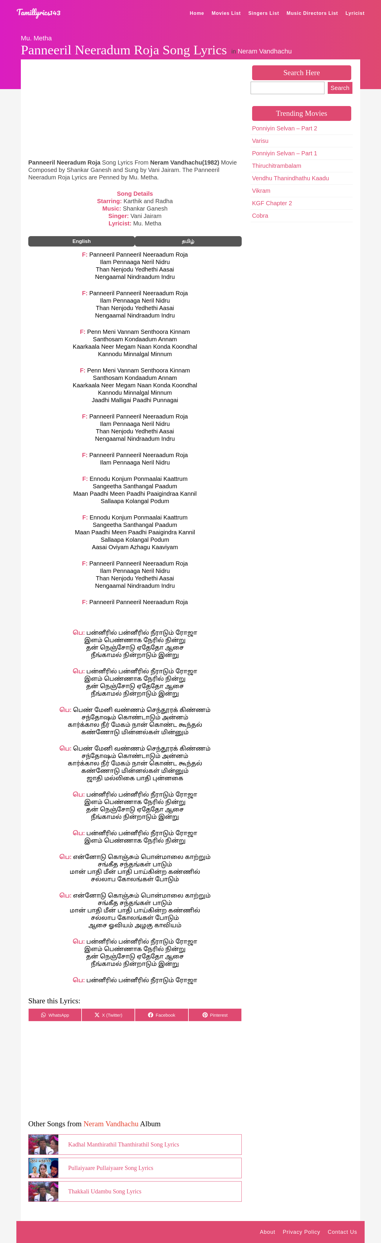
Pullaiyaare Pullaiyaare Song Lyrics (110, 1168)
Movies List (226, 13)
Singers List (263, 13)
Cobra (260, 215)
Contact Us (342, 1232)
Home (197, 13)
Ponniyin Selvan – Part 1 (284, 153)
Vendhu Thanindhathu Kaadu (290, 178)
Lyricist (355, 13)
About (267, 1232)
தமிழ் (188, 241)
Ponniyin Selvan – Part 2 (284, 128)
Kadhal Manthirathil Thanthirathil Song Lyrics (123, 1144)
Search (340, 88)
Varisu (260, 141)
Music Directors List (312, 13)
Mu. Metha (36, 38)
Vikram (261, 190)
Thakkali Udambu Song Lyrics (104, 1191)
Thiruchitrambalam (277, 165)
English (81, 241)
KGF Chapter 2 (272, 203)
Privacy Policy (301, 1232)
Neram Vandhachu (265, 51)
